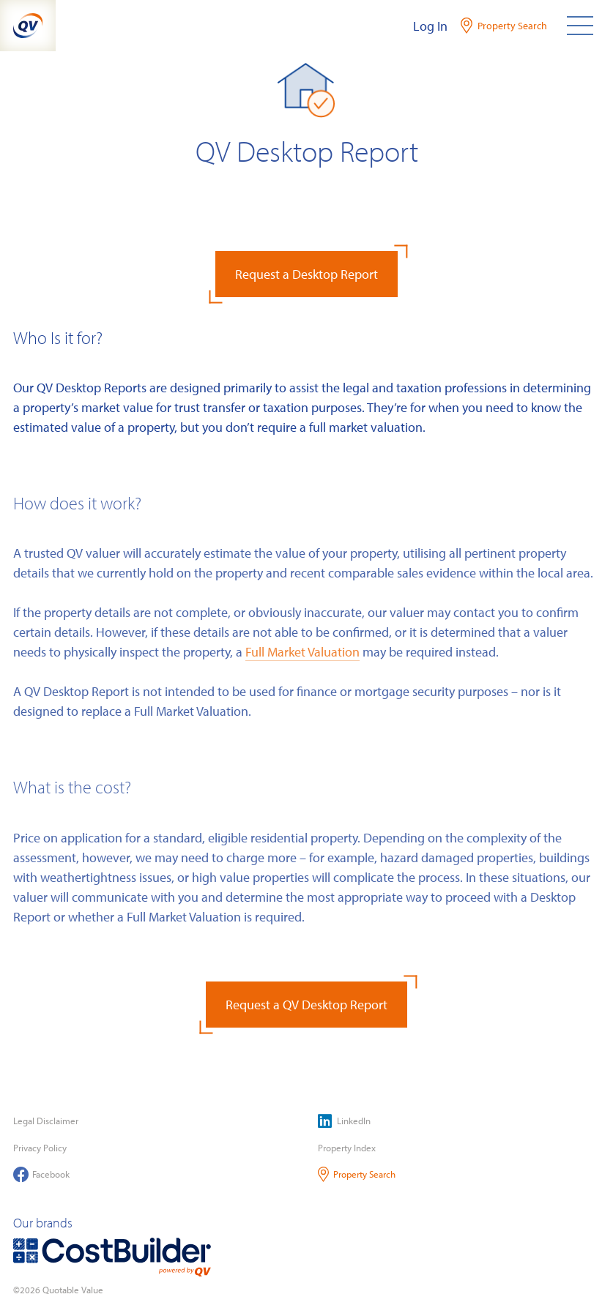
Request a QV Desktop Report (306, 1004)
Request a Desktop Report (306, 274)
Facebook (41, 1174)
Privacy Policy (40, 1147)
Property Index (347, 1147)
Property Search (357, 1174)
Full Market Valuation (302, 651)
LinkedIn (344, 1121)
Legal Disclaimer (45, 1120)
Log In (430, 26)
